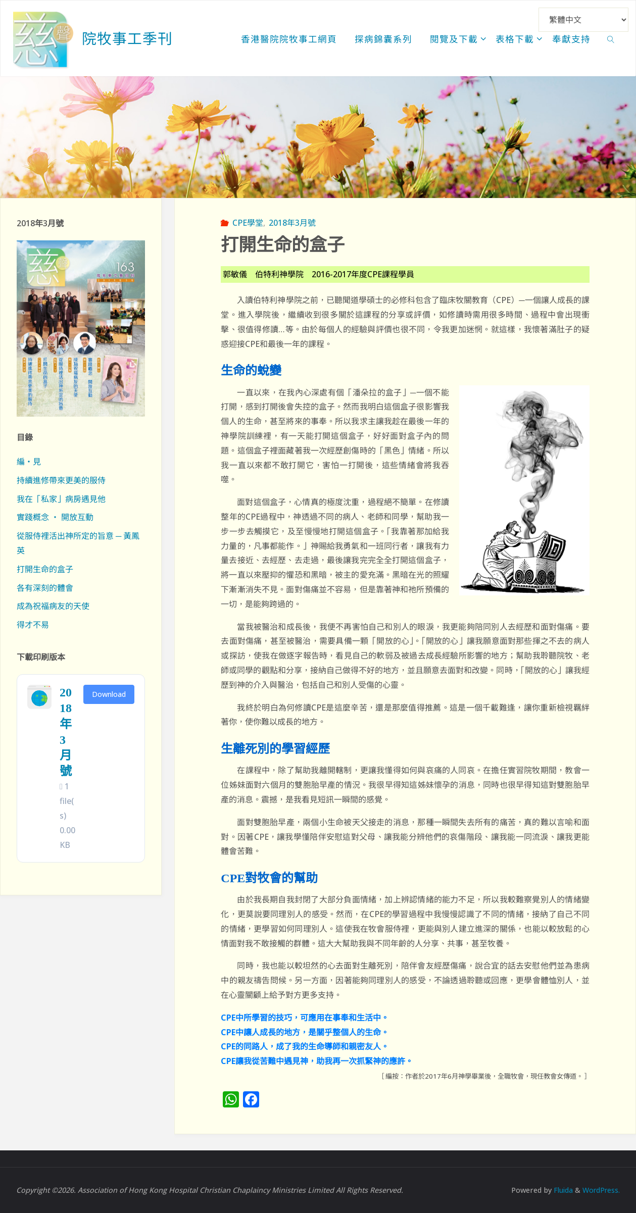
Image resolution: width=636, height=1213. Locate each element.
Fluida (560, 1190)
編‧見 (29, 461)
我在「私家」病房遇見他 (61, 498)
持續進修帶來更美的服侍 (61, 480)
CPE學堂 (247, 222)
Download (109, 694)
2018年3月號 (292, 222)
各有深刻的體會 (45, 587)
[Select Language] (583, 20)
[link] (611, 38)
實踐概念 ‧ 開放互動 (55, 517)
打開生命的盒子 (45, 569)
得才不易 (33, 624)
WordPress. (600, 1190)
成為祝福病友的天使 (53, 606)
